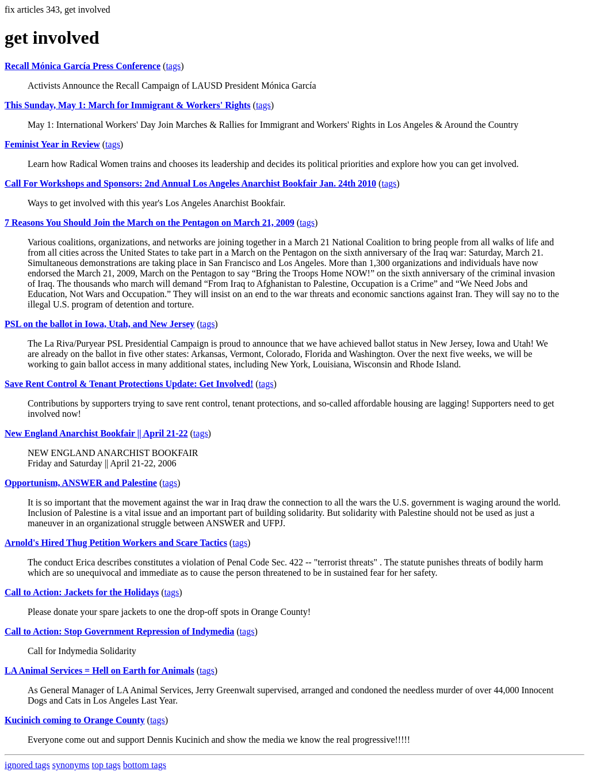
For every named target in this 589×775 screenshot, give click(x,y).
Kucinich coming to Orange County (75, 720)
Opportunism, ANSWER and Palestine (81, 483)
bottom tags (144, 765)
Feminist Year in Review (52, 144)
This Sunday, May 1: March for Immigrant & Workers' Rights (128, 105)
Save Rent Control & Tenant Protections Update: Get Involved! (129, 384)
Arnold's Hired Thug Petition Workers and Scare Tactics (116, 543)
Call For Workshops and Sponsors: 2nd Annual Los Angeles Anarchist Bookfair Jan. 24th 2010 (190, 183)
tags (173, 66)
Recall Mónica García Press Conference (82, 66)
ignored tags (27, 765)
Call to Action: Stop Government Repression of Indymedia (119, 631)
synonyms (71, 765)
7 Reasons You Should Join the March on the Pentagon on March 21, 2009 (149, 222)
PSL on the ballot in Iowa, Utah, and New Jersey (99, 324)
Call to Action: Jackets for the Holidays (82, 592)
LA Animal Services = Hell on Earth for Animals (99, 670)
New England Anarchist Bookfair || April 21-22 (96, 433)
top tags (106, 765)
